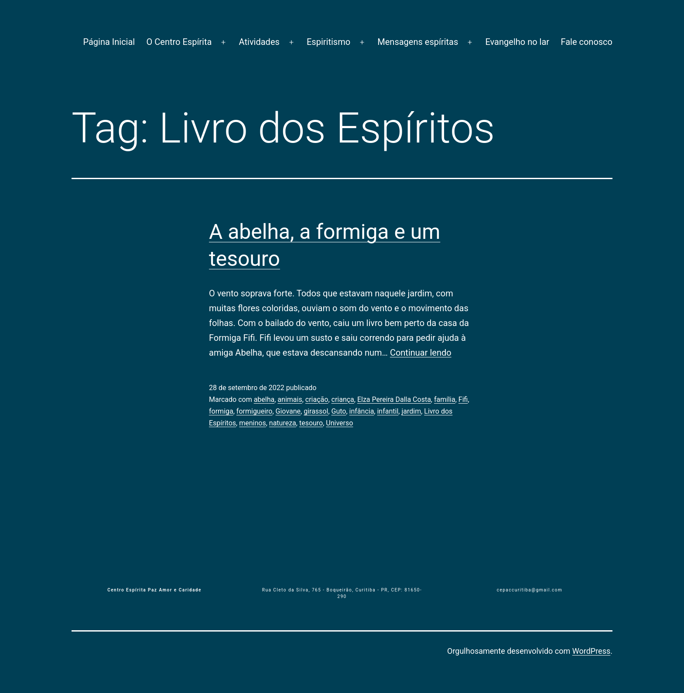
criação (316, 399)
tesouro (311, 423)
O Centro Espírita (179, 42)
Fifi (463, 399)
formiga (221, 411)
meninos (252, 423)
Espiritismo (328, 42)
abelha (264, 399)
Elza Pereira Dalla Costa (394, 399)
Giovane (288, 411)
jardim (411, 411)
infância (361, 411)
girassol (316, 411)
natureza (282, 423)
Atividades (259, 42)
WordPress (591, 651)
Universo (339, 423)
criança (343, 399)
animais (289, 399)
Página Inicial (109, 42)
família (444, 399)
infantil (387, 411)
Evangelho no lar (517, 42)
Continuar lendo (420, 352)
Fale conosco (586, 42)
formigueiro (254, 411)
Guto (339, 411)
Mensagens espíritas (417, 42)
